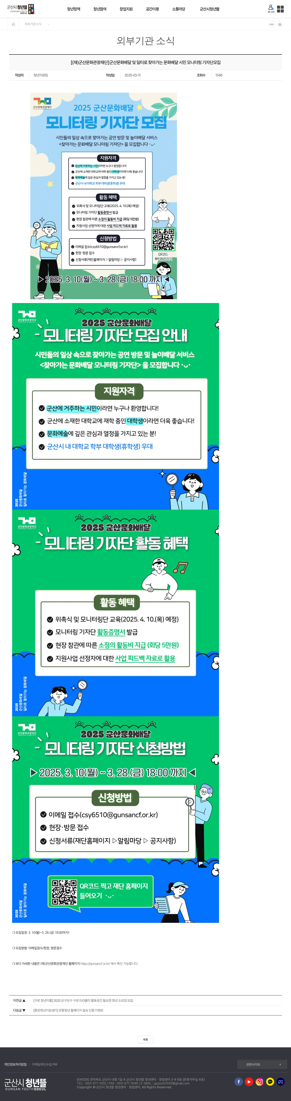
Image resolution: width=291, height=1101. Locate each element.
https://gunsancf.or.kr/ (95, 963)
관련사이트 (263, 1064)
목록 (145, 1039)
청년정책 (73, 9)
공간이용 (152, 9)
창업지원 (126, 9)
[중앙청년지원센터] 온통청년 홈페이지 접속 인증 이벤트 (58, 1010)
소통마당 (178, 9)
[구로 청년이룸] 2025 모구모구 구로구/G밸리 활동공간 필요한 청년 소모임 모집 (73, 1001)
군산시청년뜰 (209, 9)
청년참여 (99, 9)
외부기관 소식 (33, 24)
